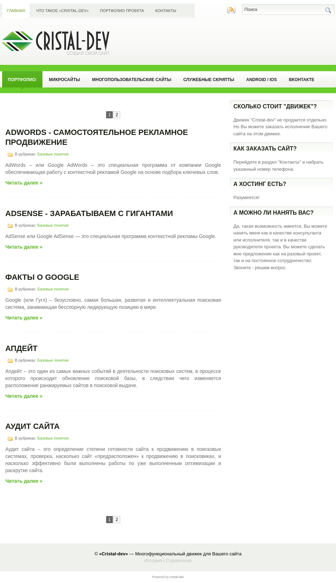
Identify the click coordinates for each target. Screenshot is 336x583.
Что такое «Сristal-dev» (62, 11)
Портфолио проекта (122, 11)
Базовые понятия (52, 154)
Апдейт (21, 348)
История (153, 560)
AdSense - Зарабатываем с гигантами (89, 213)
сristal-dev (177, 577)
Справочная (179, 560)
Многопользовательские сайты (131, 79)
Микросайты (64, 79)
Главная (16, 11)
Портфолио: (22, 79)
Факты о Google (42, 277)
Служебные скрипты (208, 79)
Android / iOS (261, 79)
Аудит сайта (32, 426)
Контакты (165, 11)
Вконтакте (301, 79)
